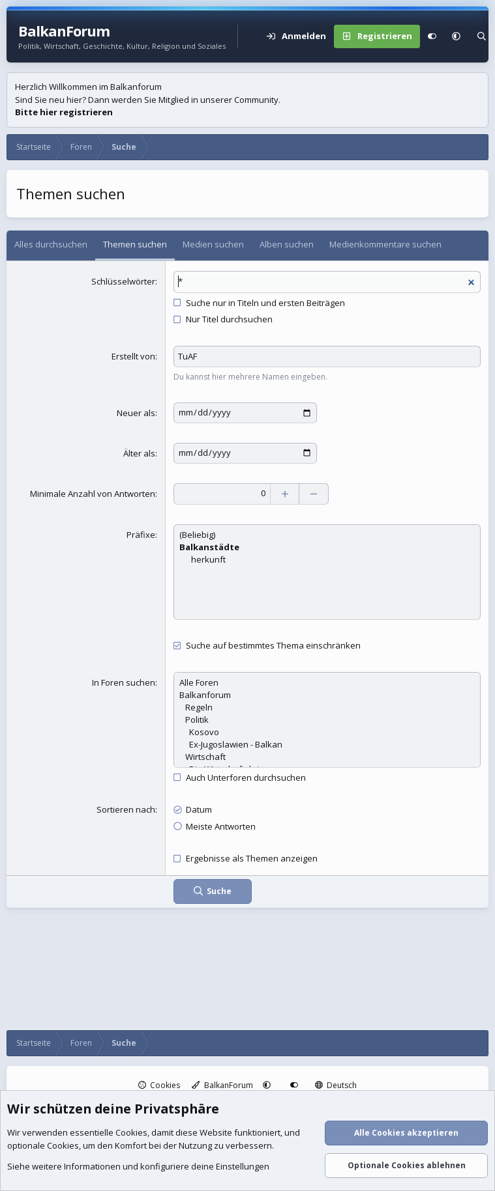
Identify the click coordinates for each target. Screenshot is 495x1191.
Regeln (327, 706)
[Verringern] (315, 493)
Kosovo (327, 731)
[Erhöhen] (286, 493)
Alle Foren (327, 681)
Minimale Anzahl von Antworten (92, 492)
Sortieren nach (126, 809)
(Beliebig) (327, 534)
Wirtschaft (327, 756)
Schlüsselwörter (123, 281)
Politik (327, 718)
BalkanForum (222, 1085)
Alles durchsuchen (50, 244)
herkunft (327, 559)
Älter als (139, 452)
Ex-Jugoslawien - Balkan (327, 743)
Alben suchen (287, 244)
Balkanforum (327, 694)
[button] (456, 36)
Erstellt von (133, 356)
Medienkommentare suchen (385, 244)
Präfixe (141, 534)
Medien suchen (213, 244)
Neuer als (136, 413)
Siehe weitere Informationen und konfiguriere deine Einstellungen (138, 1167)
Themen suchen (135, 244)
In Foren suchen (123, 681)
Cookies (159, 1085)
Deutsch (336, 1085)
